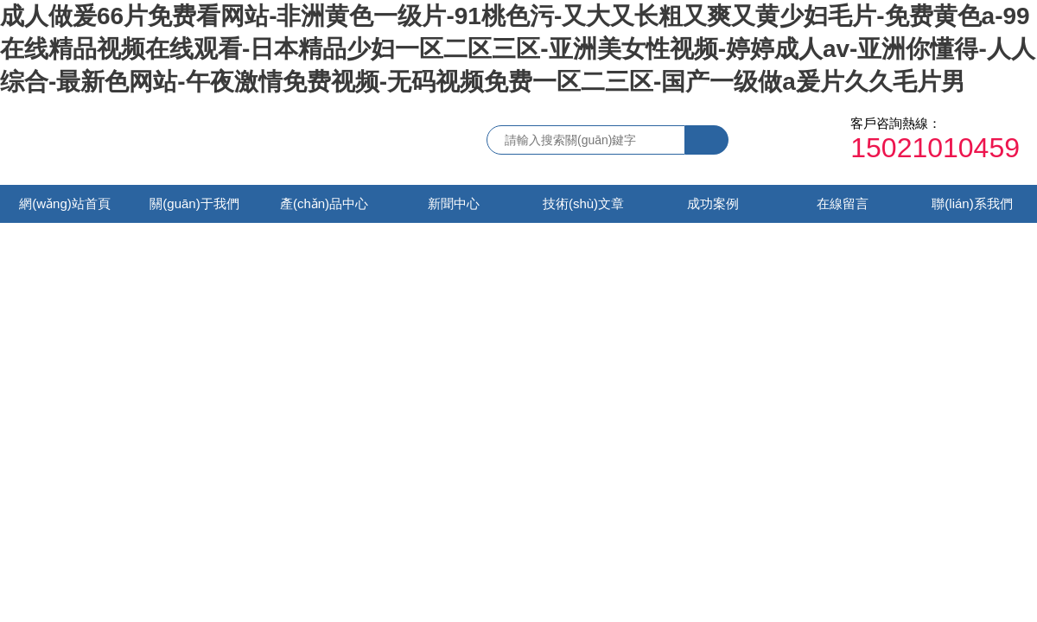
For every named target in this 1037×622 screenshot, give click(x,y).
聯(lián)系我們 (972, 203)
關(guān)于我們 (194, 203)
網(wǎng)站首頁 (65, 203)
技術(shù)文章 (583, 203)
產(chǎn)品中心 (324, 203)
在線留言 (842, 203)
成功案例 (713, 203)
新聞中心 (454, 203)
